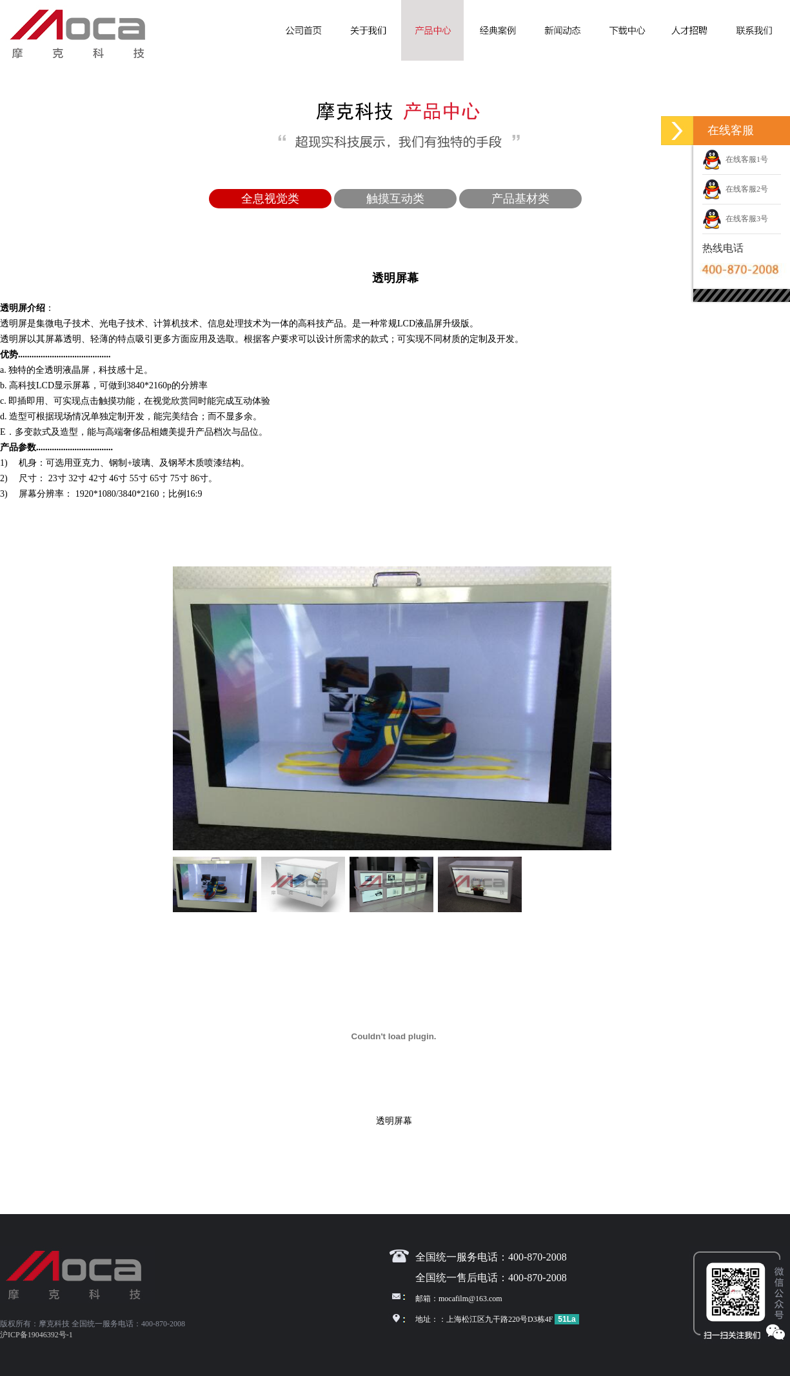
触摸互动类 (395, 198)
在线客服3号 (735, 218)
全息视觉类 (270, 198)
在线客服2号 (735, 189)
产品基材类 (520, 198)
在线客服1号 (735, 159)
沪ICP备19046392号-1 (36, 1334)
